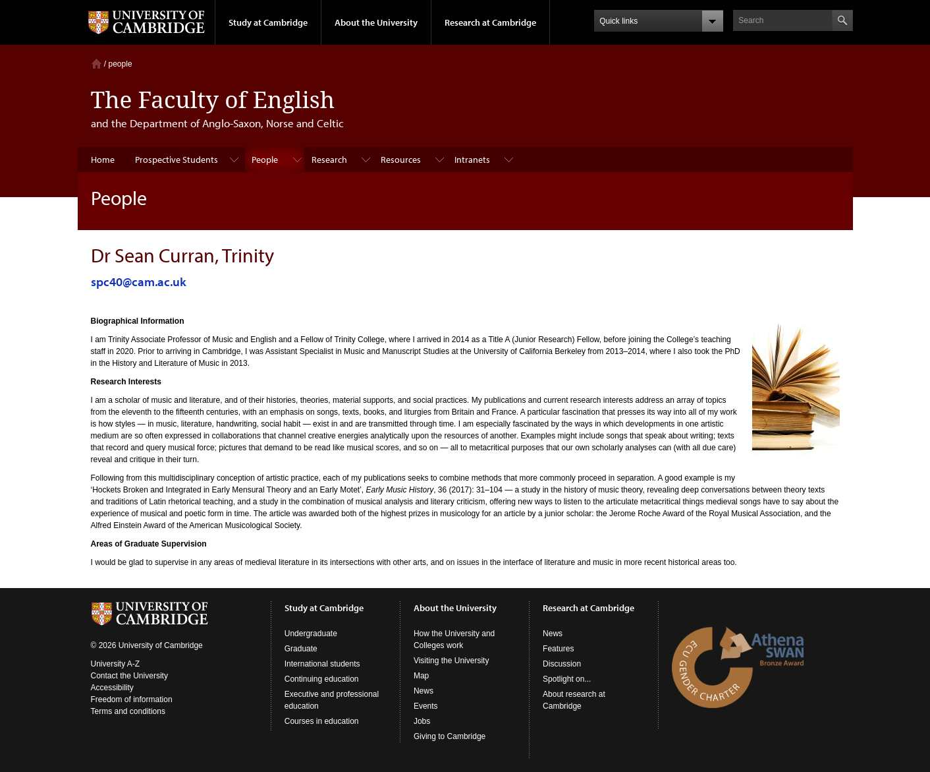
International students (322, 663)
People (265, 159)
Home (96, 63)
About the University (376, 22)
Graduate (301, 648)
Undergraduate (311, 633)
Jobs (422, 721)
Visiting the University (451, 660)
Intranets (472, 159)
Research (329, 159)
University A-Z (115, 663)
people (120, 64)
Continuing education (322, 679)
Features (558, 648)
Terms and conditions (128, 711)
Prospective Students (176, 159)
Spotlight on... (567, 679)
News (423, 691)
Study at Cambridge (268, 22)
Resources (401, 159)
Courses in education (322, 721)
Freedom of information (132, 699)
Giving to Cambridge (449, 736)
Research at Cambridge (490, 22)
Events (426, 706)
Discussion (562, 663)
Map (421, 675)
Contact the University (129, 675)
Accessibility (112, 687)
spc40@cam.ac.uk (138, 281)
